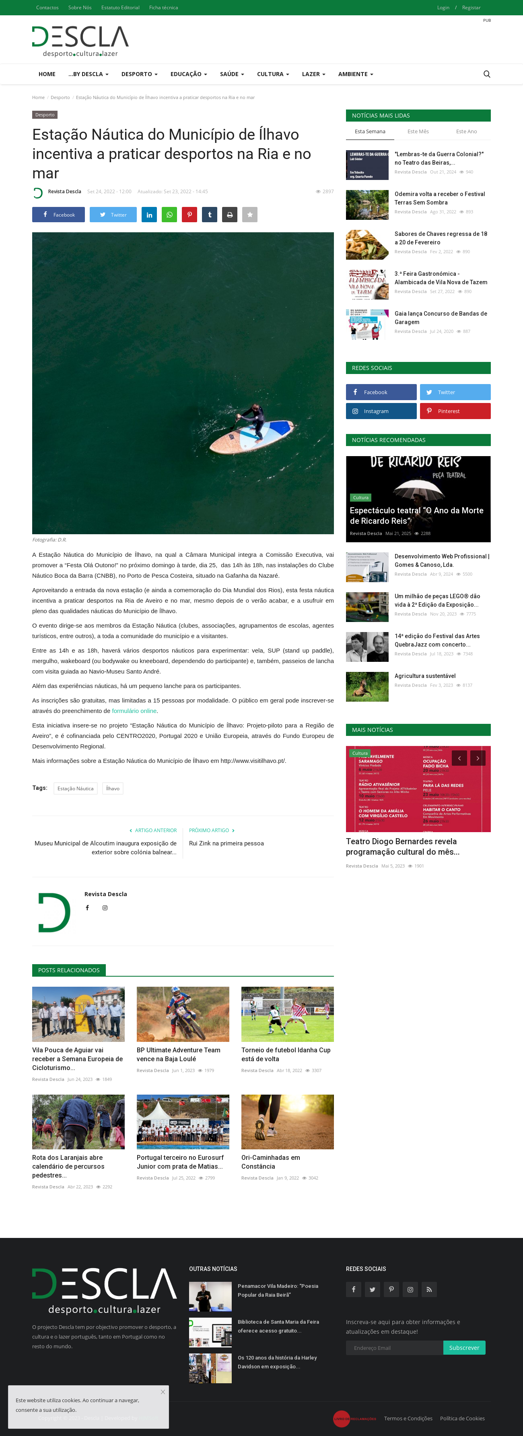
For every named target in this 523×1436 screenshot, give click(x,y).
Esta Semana (370, 131)
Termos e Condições (408, 1418)
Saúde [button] (232, 74)
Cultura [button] (273, 74)
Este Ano (466, 131)
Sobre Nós (80, 7)
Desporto (60, 97)
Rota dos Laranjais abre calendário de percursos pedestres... (68, 1166)
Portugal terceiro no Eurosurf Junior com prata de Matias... (180, 1162)
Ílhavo (112, 788)
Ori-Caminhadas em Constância (270, 1162)
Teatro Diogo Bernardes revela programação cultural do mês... (403, 847)
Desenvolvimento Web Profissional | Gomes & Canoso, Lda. (442, 560)
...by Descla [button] (88, 74)
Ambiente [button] (355, 74)
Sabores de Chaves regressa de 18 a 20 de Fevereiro (441, 238)
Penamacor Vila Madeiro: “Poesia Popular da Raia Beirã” (278, 1290)
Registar (471, 7)
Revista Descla (56, 193)
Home (47, 74)
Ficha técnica (163, 7)
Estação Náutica (76, 788)
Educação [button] (189, 74)
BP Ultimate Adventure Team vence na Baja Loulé (178, 1054)
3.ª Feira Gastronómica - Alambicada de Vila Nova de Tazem (441, 278)
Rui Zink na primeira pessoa (226, 843)
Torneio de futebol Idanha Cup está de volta (286, 1054)
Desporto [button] (139, 74)
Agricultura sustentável (425, 676)
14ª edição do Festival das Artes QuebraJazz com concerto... (437, 640)
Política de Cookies (462, 1418)
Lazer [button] (313, 74)
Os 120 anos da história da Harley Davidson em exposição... (277, 1362)
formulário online (134, 710)
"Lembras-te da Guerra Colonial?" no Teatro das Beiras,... (439, 158)
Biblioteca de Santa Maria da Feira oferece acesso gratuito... (278, 1326)
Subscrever (464, 1347)
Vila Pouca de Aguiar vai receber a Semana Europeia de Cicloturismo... (77, 1059)
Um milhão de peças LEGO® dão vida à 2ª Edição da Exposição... (437, 600)
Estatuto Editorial (120, 7)
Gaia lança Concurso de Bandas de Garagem (441, 317)
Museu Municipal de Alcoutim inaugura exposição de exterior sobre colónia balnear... (106, 848)
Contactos (47, 7)
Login (443, 7)
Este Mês (418, 131)
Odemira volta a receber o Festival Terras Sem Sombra (440, 198)
